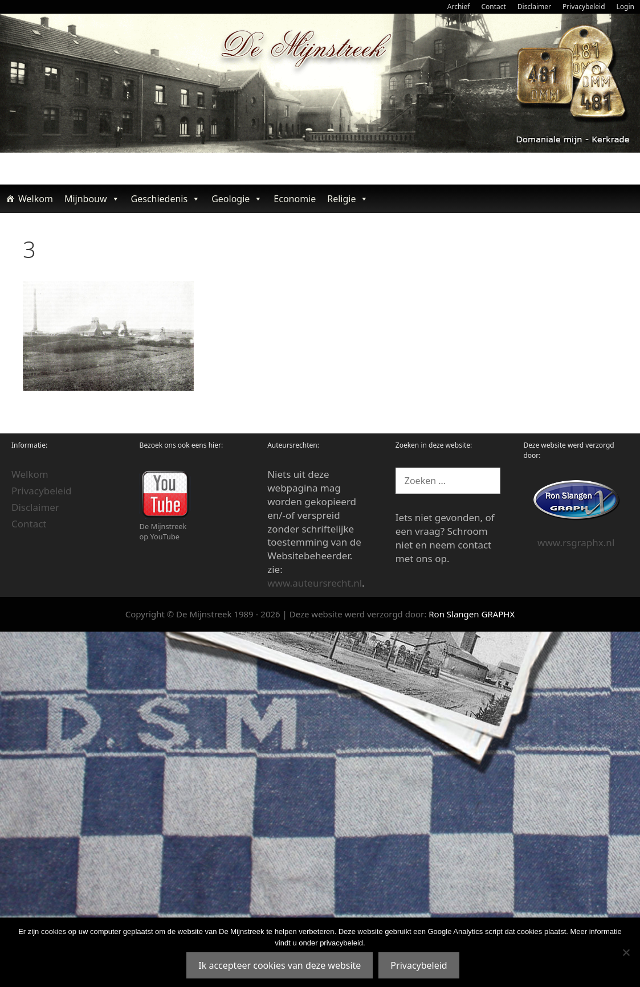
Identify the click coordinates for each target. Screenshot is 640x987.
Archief (458, 6)
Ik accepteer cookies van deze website (279, 965)
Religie (347, 199)
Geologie (236, 199)
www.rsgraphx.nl (575, 542)
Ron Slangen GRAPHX (472, 614)
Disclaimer (534, 6)
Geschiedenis (166, 199)
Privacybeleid (583, 6)
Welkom (35, 199)
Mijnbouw (92, 199)
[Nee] (625, 952)
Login (625, 6)
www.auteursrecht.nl (314, 582)
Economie (295, 199)
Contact (493, 6)
